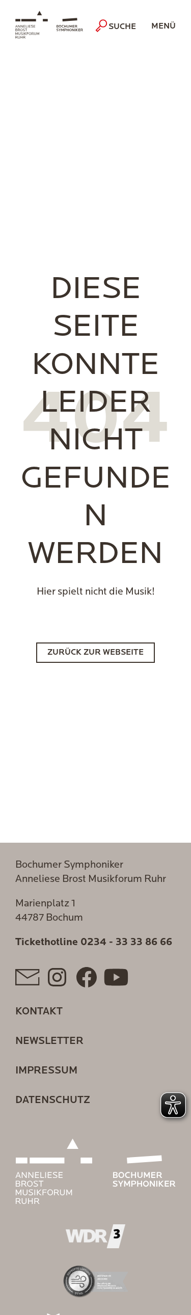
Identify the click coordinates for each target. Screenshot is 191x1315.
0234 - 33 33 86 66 (126, 942)
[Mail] (27, 977)
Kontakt (39, 1012)
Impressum (46, 1071)
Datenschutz (52, 1100)
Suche (117, 26)
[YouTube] (116, 977)
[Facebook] (86, 977)
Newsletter (49, 1041)
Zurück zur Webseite (95, 653)
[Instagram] (57, 977)
